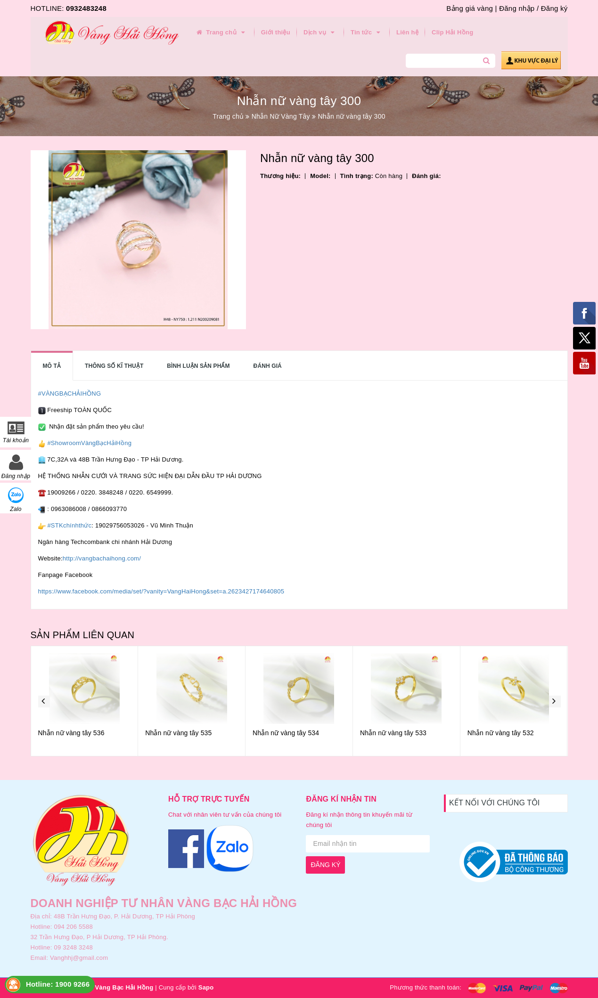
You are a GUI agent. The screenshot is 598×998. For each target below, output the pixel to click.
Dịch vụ (320, 32)
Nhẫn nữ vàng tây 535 (178, 733)
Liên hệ (407, 32)
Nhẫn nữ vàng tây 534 (286, 733)
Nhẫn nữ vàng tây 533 (393, 733)
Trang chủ (221, 32)
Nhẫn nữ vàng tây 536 (71, 733)
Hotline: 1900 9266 (58, 984)
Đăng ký (554, 8)
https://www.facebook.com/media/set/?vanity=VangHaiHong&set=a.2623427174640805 (161, 591)
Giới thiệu (275, 32)
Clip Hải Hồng (452, 32)
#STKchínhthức (69, 525)
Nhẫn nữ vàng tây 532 (500, 733)
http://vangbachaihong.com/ (102, 558)
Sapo (206, 987)
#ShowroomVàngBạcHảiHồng (89, 442)
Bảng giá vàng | (471, 8)
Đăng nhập (516, 8)
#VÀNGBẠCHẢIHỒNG (69, 393)
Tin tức (367, 32)
